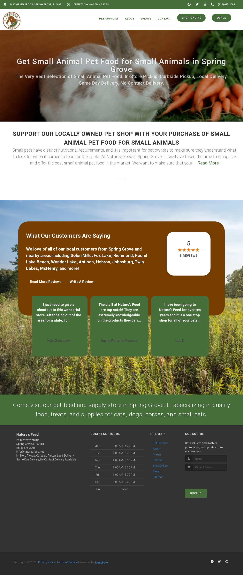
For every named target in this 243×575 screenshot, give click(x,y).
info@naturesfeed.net (30, 451)
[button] (116, 367)
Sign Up (196, 493)
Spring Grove (121, 249)
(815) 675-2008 (25, 447)
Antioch (86, 262)
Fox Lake (102, 255)
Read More (208, 163)
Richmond (123, 255)
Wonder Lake (64, 262)
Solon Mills (81, 255)
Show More (121, 325)
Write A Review (82, 282)
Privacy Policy (46, 562)
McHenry (48, 268)
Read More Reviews (45, 282)
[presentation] (206, 478)
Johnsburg (122, 262)
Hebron (103, 262)
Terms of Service (67, 562)
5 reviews (188, 256)
